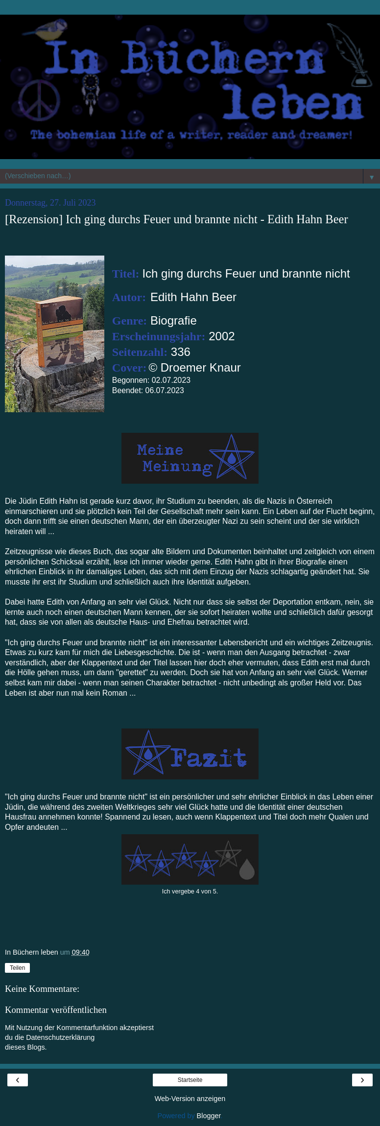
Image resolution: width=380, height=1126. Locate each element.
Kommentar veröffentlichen (56, 1010)
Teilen (17, 967)
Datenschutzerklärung (60, 1037)
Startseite (190, 1080)
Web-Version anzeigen (190, 1099)
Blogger (209, 1116)
